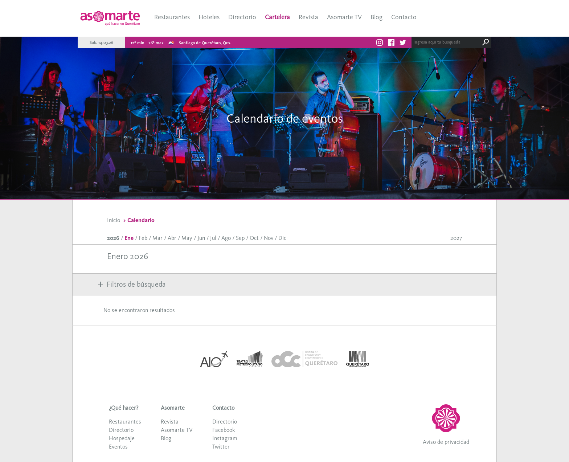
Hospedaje (122, 438)
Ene (129, 237)
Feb (143, 237)
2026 (113, 237)
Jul (213, 237)
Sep (240, 237)
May (186, 237)
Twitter (221, 446)
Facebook (223, 429)
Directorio (242, 17)
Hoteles (209, 17)
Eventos (118, 446)
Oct (254, 237)
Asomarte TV (344, 17)
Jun (201, 237)
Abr (172, 237)
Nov (268, 237)
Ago (226, 237)
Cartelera (277, 17)
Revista (308, 17)
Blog (376, 17)
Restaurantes (172, 17)
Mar (157, 237)
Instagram (224, 438)
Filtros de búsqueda (131, 284)
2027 (456, 237)
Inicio (113, 220)
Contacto (404, 17)
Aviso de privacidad (446, 441)
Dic (282, 237)
